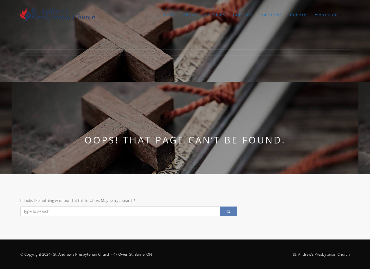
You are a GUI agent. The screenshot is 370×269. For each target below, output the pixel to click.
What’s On (326, 14)
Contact (242, 14)
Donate (298, 14)
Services (215, 14)
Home (168, 14)
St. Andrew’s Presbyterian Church (321, 254)
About (190, 14)
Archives (271, 14)
